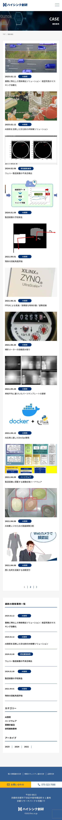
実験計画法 (10, 724)
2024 (17, 746)
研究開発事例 (25, 654)
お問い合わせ (15, 784)
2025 (7, 746)
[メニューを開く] (57, 4)
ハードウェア (11, 721)
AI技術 (24, 615)
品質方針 (50, 774)
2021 (26, 746)
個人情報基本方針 (15, 774)
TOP (4, 34)
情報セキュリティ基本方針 (34, 774)
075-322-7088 (46, 784)
